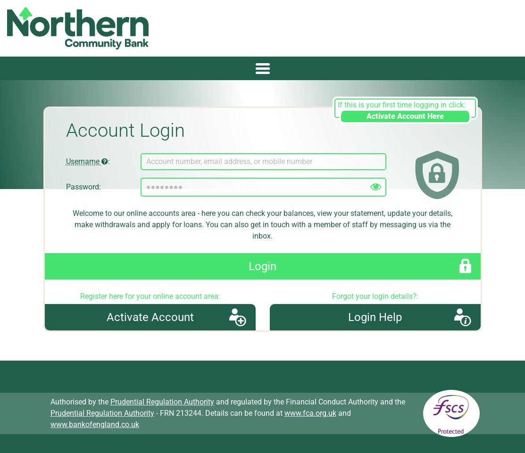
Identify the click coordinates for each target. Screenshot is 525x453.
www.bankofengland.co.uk (94, 424)
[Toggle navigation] (262, 68)
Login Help (375, 317)
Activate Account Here (405, 116)
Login (262, 266)
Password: (83, 186)
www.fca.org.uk (310, 413)
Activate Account (150, 317)
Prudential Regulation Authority (162, 401)
